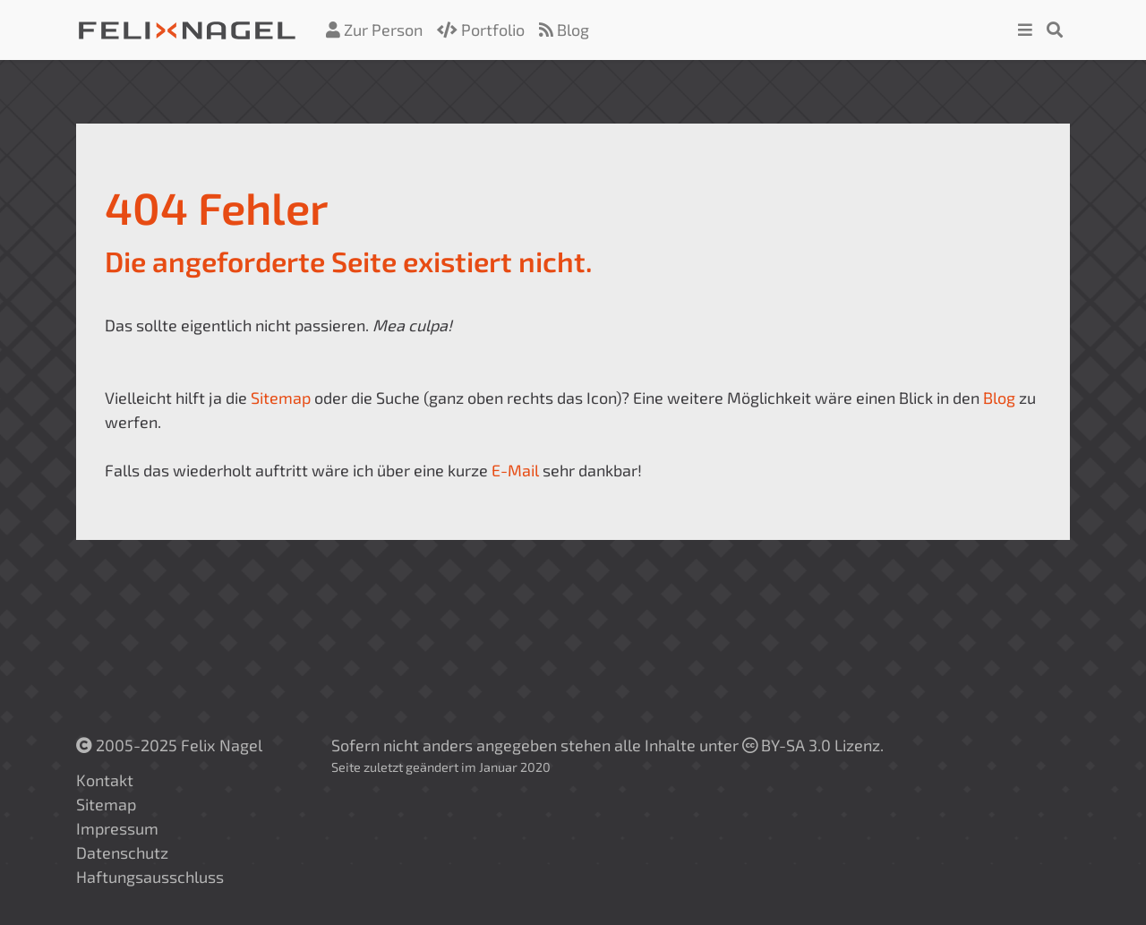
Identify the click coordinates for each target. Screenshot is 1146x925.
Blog (564, 29)
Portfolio (481, 29)
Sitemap (281, 397)
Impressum (117, 828)
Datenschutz (122, 852)
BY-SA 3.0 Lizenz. (813, 745)
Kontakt (104, 780)
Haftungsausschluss (150, 876)
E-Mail (515, 470)
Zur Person (374, 29)
